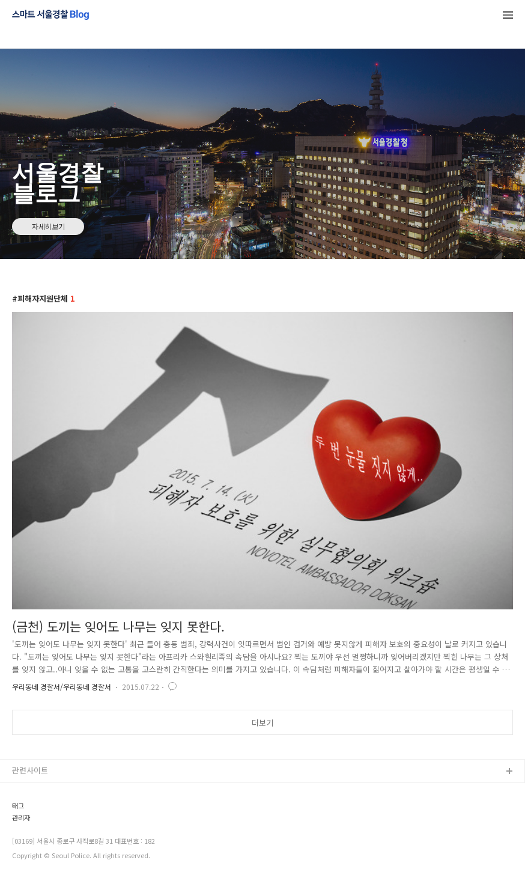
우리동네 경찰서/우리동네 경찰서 (61, 686)
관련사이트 (30, 770)
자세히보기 (48, 226)
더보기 (262, 722)
